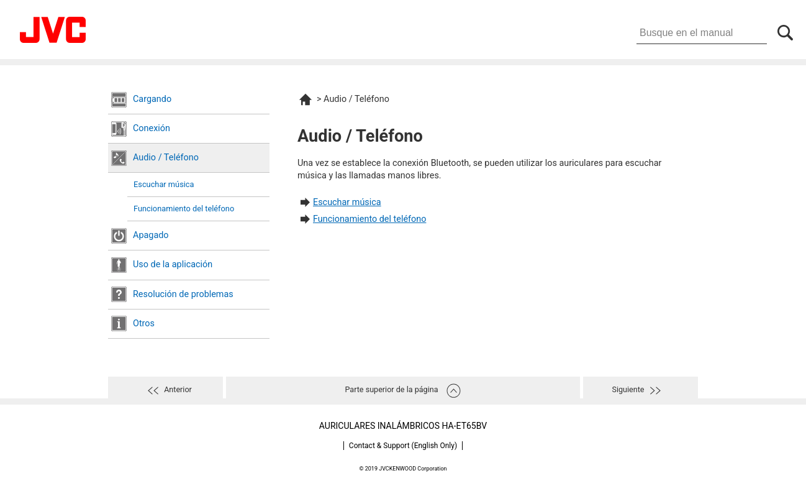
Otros (144, 323)
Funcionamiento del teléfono (184, 208)
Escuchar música (164, 184)
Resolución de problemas (183, 294)
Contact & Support (403, 445)
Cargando (152, 99)
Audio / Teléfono (166, 157)
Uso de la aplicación (172, 264)
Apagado (151, 235)
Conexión (151, 128)
